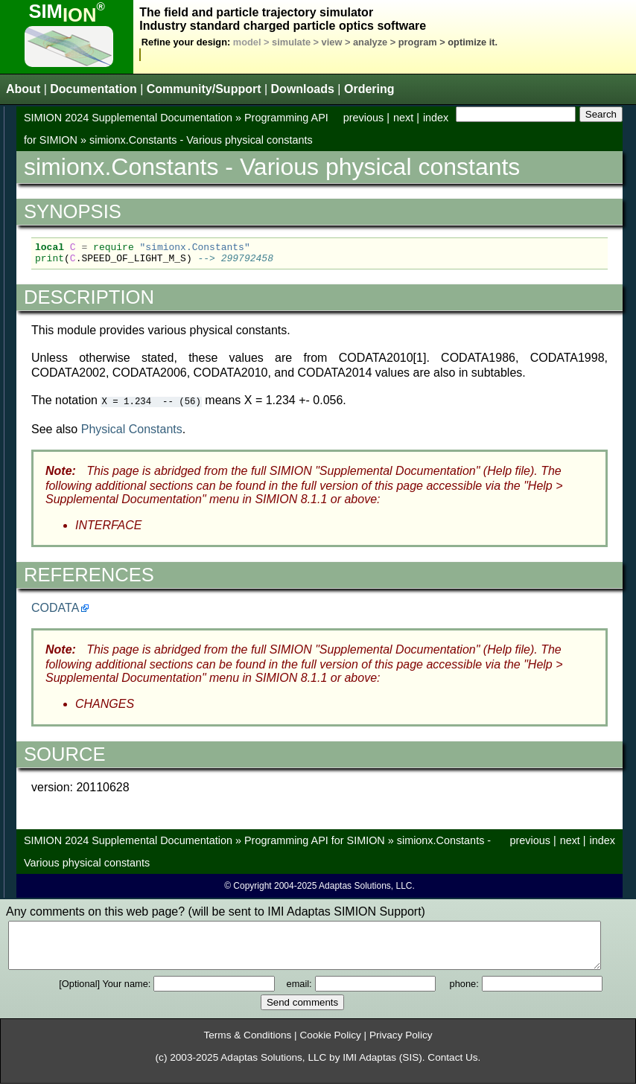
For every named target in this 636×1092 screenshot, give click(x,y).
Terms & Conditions (247, 1043)
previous (363, 118)
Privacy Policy (401, 1043)
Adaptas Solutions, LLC (273, 1065)
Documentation (93, 89)
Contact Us (452, 1065)
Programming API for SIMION (314, 840)
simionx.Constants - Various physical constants (201, 140)
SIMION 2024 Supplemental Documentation (128, 118)
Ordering (369, 89)
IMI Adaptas (369, 1065)
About (23, 89)
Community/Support (204, 89)
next (403, 118)
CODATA (55, 607)
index (435, 118)
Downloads (302, 89)
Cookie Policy (329, 1043)
